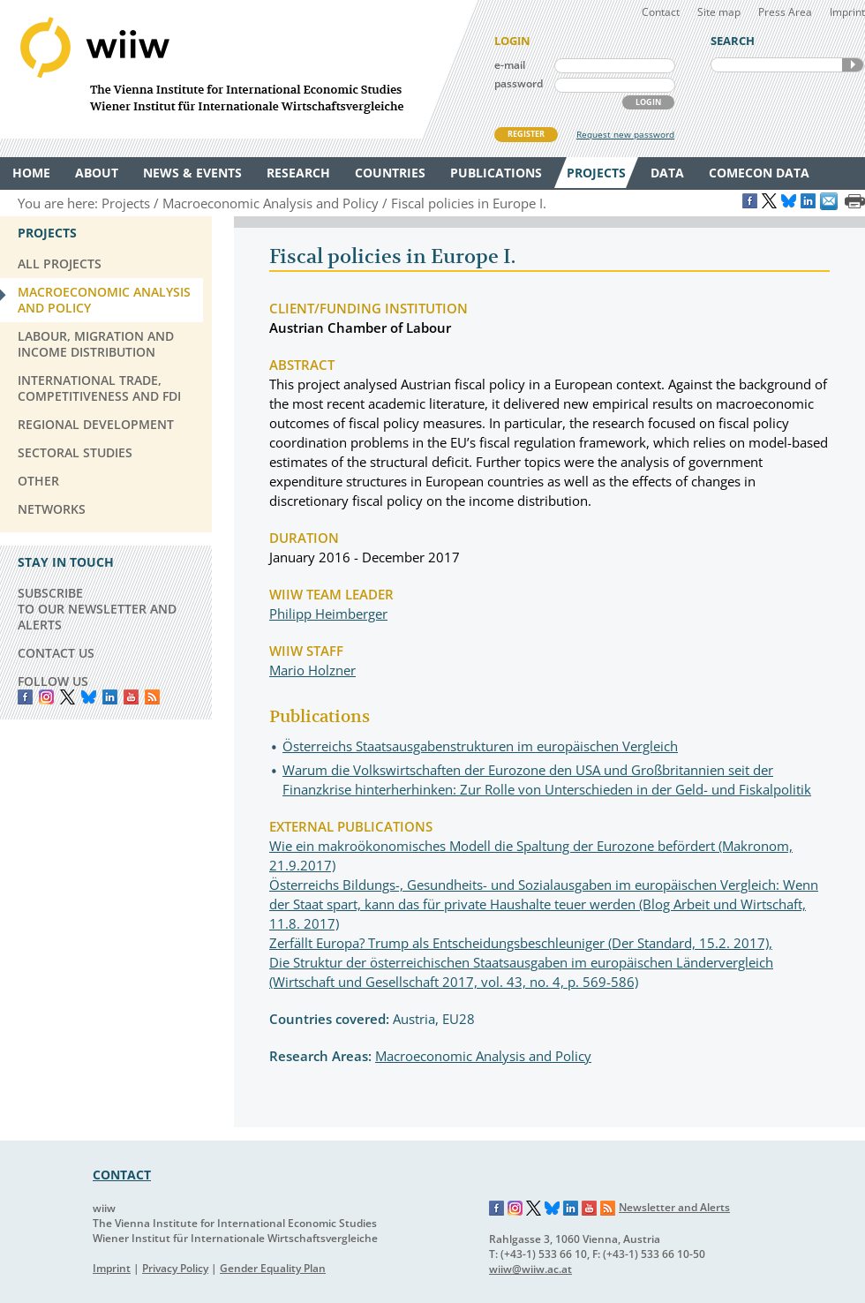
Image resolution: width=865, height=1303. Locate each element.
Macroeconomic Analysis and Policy (483, 1056)
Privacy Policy (175, 1268)
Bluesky (88, 696)
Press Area (785, 11)
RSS (152, 696)
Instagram (515, 1208)
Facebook (25, 696)
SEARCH (852, 65)
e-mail (509, 64)
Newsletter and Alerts (674, 1207)
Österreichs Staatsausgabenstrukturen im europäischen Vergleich (480, 746)
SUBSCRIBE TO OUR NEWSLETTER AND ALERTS (97, 608)
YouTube (131, 696)
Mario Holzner (312, 670)
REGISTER (526, 133)
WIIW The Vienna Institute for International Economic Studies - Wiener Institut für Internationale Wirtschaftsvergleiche (238, 69)
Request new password (625, 134)
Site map (719, 11)
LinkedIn (109, 696)
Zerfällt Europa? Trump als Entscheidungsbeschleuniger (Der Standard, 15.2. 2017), (520, 943)
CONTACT (122, 1174)
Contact (661, 11)
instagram (46, 696)
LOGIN (648, 102)
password (518, 83)
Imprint (847, 11)
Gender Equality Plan (273, 1268)
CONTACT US (56, 652)
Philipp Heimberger (328, 613)
